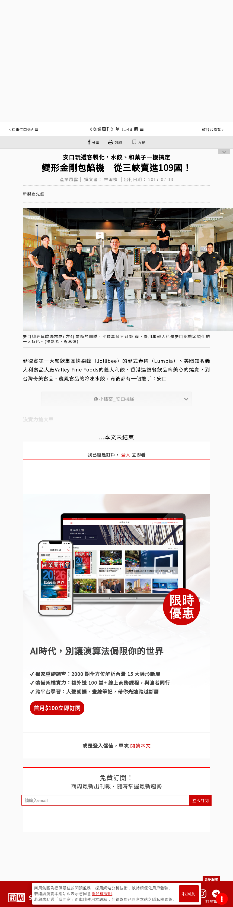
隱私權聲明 (102, 894)
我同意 (188, 894)
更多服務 (211, 879)
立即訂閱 (200, 800)
